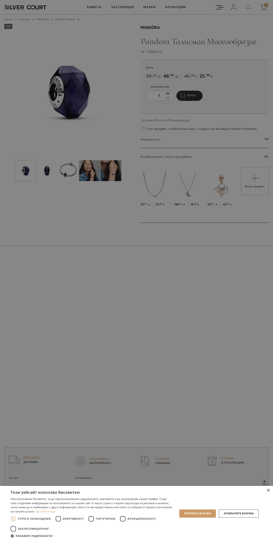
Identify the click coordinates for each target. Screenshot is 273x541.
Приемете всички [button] (197, 513)
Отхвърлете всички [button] (239, 513)
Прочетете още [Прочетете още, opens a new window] (45, 511)
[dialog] (136, 270)
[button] (92, 536)
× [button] (268, 490)
